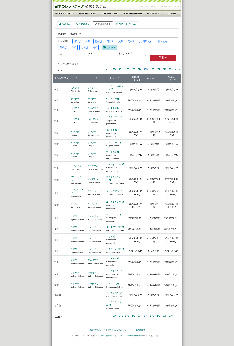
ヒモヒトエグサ (113, 164)
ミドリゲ (75, 216)
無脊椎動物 (145, 41)
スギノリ (75, 88)
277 (158, 69)
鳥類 (87, 41)
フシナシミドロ (95, 178)
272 (127, 69)
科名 (95, 78)
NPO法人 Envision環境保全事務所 (129, 336)
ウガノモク (93, 108)
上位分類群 (60, 78)
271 (121, 69)
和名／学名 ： (127, 53)
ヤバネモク (111, 108)
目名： (61, 53)
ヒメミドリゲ (112, 271)
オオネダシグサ (113, 227)
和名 (112, 78)
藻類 (74, 47)
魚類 (120, 41)
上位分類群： (64, 41)
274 (139, 69)
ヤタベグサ (111, 98)
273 (133, 69)
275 (146, 69)
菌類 (95, 47)
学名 (119, 78)
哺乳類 (77, 41)
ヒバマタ (75, 108)
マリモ (109, 236)
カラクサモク (112, 117)
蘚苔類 (63, 47)
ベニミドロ (76, 203)
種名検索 (64, 24)
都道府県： (63, 33)
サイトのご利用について (119, 329)
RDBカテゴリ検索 (126, 24)
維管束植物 (161, 41)
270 (115, 69)
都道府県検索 (102, 24)
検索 (163, 57)
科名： (91, 53)
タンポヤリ (111, 258)
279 (171, 69)
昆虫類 (131, 41)
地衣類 (84, 47)
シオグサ (92, 227)
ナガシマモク (112, 142)
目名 (77, 78)
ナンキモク (111, 152)
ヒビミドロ (76, 166)
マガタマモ (93, 260)
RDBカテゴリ (154, 78)
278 (164, 69)
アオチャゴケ (112, 293)
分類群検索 (82, 24)
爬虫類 (98, 41)
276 (152, 69)
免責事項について (97, 329)
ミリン (91, 88)
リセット (109, 47)
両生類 (110, 41)
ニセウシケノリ (113, 202)
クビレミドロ (112, 191)
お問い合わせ (138, 329)
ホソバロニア (112, 214)
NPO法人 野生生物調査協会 (104, 336)
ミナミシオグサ (113, 249)
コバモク (110, 130)
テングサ (75, 98)
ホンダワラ (93, 119)
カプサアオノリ (95, 166)
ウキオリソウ (94, 216)
